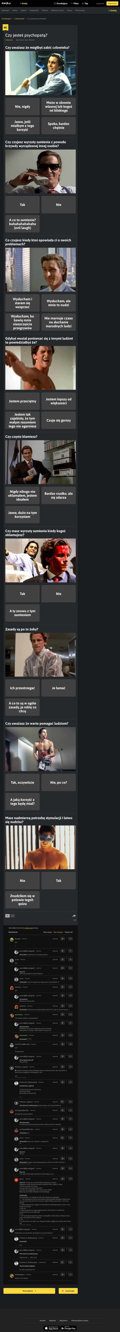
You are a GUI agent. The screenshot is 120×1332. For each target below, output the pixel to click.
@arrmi (22, 972)
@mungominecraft (26, 1060)
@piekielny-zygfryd (27, 1086)
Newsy (69, 10)
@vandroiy (23, 999)
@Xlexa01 (23, 1195)
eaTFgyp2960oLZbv (22, 1110)
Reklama (52, 1320)
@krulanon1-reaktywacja (29, 1105)
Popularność (69, 932)
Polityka (45, 10)
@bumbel (23, 955)
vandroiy (18, 987)
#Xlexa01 (31, 40)
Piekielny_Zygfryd (21, 1067)
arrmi (17, 959)
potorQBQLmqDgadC (27, 951)
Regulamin (64, 1320)
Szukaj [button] (114, 10)
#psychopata (20, 40)
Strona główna (29, 1291)
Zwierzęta (5, 10)
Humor (14, 10)
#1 (16, 1070)
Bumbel (17, 939)
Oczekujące (62, 3)
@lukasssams (24, 1122)
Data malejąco (58, 932)
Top (86, 3)
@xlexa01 (23, 982)
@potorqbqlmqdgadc (27, 1266)
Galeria (23, 10)
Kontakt (43, 1320)
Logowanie (100, 3)
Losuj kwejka (68, 1291)
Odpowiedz (55, 938)
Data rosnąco (47, 932)
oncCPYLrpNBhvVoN (22, 1044)
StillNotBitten (20, 1275)
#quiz (26, 40)
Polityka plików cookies (79, 1320)
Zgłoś (75, 920)
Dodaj (24, 3)
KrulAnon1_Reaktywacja (28, 1082)
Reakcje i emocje (57, 10)
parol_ (22, 1179)
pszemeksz (19, 1014)
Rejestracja (112, 3)
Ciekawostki (34, 10)
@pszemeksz (24, 1027)
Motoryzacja (80, 10)
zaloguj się (29, 928)
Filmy (76, 3)
